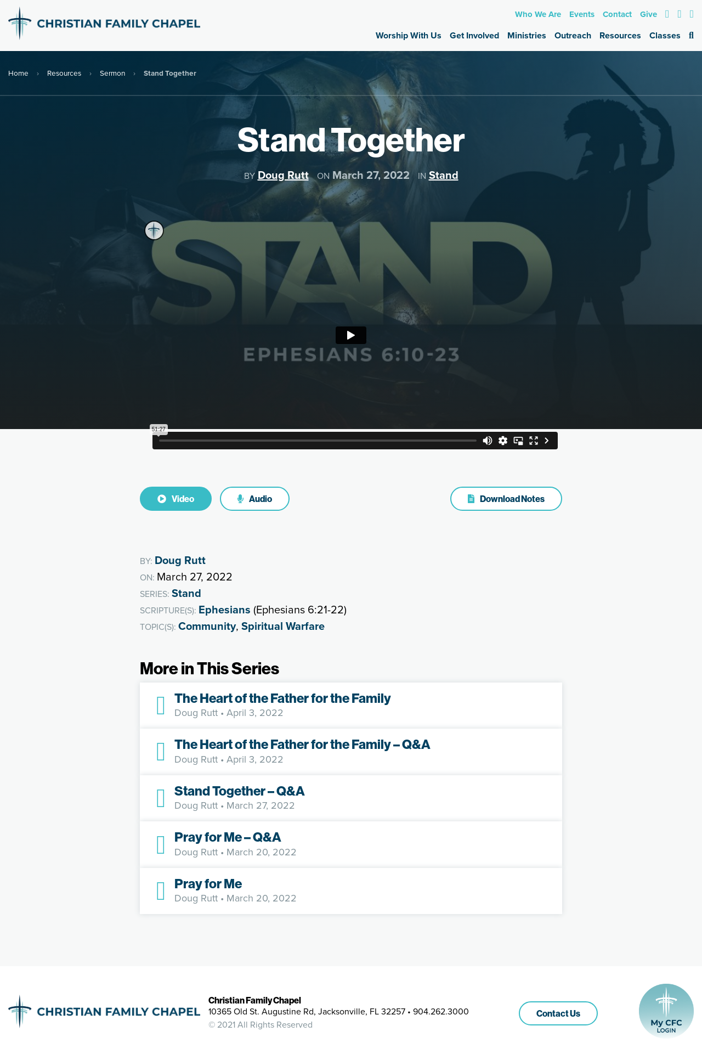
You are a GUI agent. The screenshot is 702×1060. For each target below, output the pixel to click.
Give (648, 14)
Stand (443, 175)
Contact (617, 14)
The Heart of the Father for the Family (282, 698)
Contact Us (558, 1013)
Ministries (526, 35)
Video (175, 498)
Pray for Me (208, 883)
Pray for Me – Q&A (227, 836)
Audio (254, 498)
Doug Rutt (283, 175)
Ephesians (225, 609)
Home (18, 72)
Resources (620, 35)
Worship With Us (408, 35)
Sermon (112, 72)
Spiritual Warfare (283, 626)
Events (582, 14)
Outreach (572, 35)
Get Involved (474, 35)
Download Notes (506, 498)
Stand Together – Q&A (239, 790)
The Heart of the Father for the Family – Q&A (302, 744)
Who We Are (538, 14)
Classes (665, 35)
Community (207, 626)
